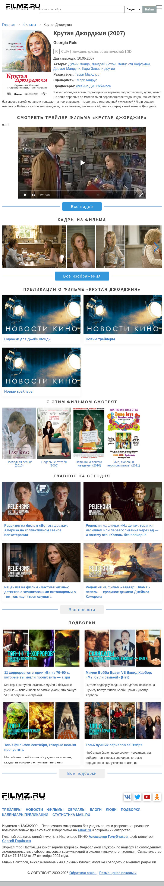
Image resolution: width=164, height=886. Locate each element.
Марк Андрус (87, 80)
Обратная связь (83, 873)
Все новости (82, 610)
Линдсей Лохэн (104, 64)
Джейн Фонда (79, 64)
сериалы (76, 809)
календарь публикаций (25, 815)
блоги (95, 809)
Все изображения (82, 276)
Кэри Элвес (91, 68)
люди (111, 809)
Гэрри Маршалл (87, 74)
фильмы (55, 809)
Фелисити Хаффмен (133, 64)
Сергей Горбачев (16, 841)
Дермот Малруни (66, 68)
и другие (108, 68)
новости (34, 809)
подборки (130, 809)
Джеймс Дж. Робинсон (93, 86)
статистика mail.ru (71, 815)
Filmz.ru (84, 830)
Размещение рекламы (118, 873)
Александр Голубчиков (108, 836)
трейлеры (12, 809)
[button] (156, 246)
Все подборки (82, 773)
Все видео (82, 207)
